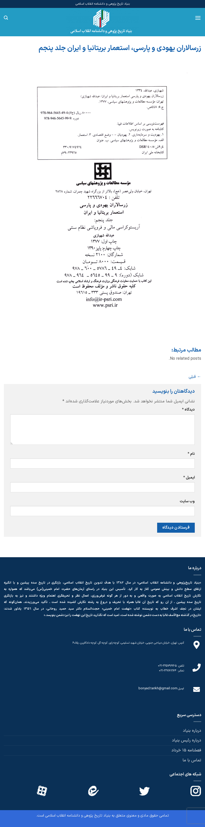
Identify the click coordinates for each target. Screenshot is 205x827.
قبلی (195, 377)
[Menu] (198, 17)
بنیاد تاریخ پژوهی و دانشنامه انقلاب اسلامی (78, 815)
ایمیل (189, 477)
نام (191, 454)
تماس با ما (191, 760)
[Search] (6, 18)
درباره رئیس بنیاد (186, 740)
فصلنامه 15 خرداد (186, 750)
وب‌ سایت (187, 501)
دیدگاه (188, 409)
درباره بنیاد (192, 731)
